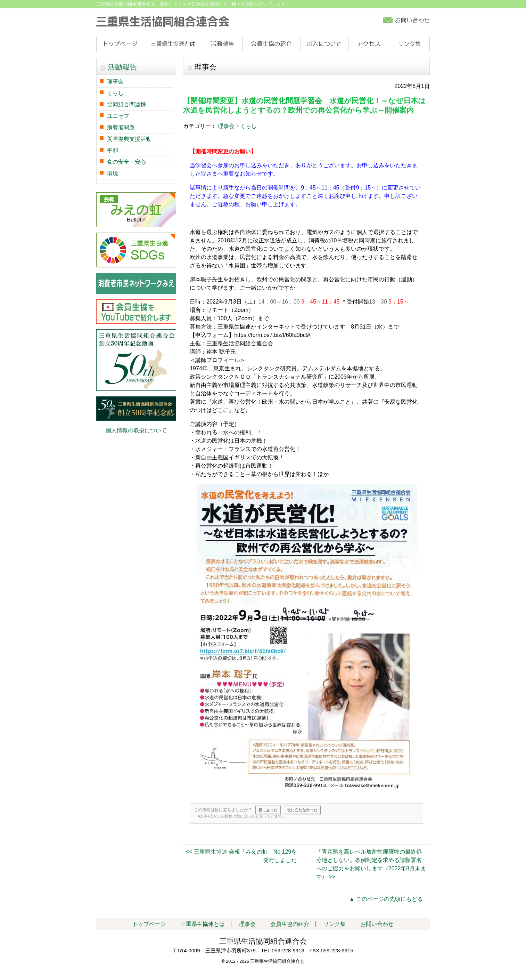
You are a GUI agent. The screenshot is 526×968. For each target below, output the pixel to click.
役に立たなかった (302, 810)
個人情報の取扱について (136, 430)
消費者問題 (121, 127)
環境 (112, 173)
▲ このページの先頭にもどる (386, 899)
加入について (324, 44)
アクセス (368, 44)
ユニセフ (118, 116)
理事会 (226, 126)
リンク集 (409, 44)
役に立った (268, 810)
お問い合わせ (377, 924)
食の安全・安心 (126, 162)
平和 (112, 150)
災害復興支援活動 (129, 139)
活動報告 (222, 44)
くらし (248, 126)
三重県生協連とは (173, 44)
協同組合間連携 (126, 104)
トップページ (120, 44)
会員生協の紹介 (272, 44)
